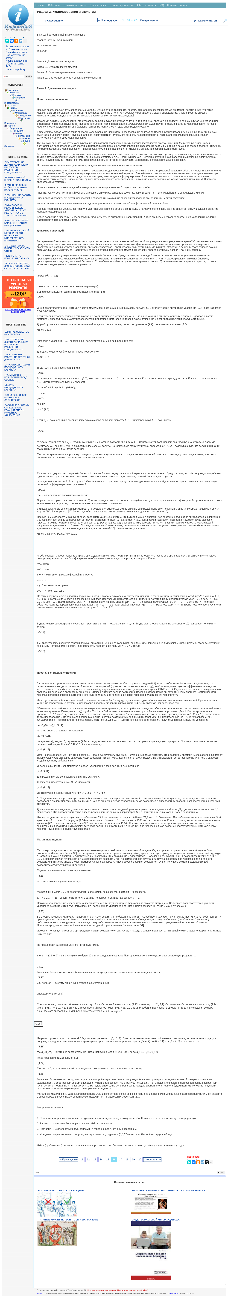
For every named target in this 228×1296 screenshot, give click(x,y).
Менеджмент (24, 115)
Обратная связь (15, 63)
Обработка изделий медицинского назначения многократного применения (16, 235)
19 (133, 1159)
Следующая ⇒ (149, 20)
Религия (11, 126)
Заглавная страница (17, 46)
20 (139, 1159)
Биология (14, 92)
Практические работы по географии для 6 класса (17, 357)
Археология (13, 90)
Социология (16, 128)
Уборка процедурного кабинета (13, 387)
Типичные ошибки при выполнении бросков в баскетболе (168, 1190)
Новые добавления (17, 60)
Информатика (11, 103)
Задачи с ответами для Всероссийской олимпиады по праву (17, 266)
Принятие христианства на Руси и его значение (68, 1219)
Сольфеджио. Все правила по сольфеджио (15, 397)
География (20, 97)
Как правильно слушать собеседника (61, 1190)
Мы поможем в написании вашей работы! (132, 1290)
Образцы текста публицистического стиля (17, 248)
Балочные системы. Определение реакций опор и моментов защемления (17, 410)
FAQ (8, 66)
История (11, 105)
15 (107, 1159)
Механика (25, 118)
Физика (18, 133)
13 (94, 1159)
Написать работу (15, 69)
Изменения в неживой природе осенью (15, 377)
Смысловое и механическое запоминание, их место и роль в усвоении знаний (15, 210)
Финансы (25, 138)
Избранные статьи (16, 49)
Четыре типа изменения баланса (16, 257)
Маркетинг (17, 110)
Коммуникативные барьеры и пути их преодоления (16, 223)
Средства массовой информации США (155, 1219)
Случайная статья (16, 52)
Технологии (18, 131)
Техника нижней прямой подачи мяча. (17, 178)
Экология (9, 146)
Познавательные (98, 5)
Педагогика (10, 123)
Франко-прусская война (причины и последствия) (15, 187)
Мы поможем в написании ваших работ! (18, 310)
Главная (40, 5)
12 (88, 1159)
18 (127, 1159)
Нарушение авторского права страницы (102, 1290)
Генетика (16, 95)
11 (81, 1159)
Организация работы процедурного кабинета (17, 197)
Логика (13, 108)
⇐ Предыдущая (107, 20)
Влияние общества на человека (16, 333)
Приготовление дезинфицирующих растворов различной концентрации (16, 167)
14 (101, 1159)
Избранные (54, 5)
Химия (26, 141)
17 (120, 1159)
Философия (24, 136)
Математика (21, 113)
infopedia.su (41, 1293)
